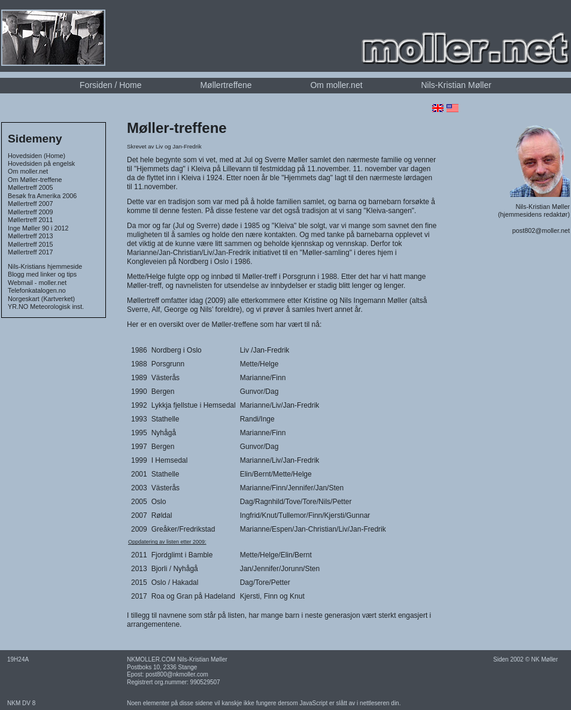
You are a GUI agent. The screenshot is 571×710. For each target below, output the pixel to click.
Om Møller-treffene (35, 179)
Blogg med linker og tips (42, 274)
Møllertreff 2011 (30, 219)
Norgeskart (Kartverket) (41, 298)
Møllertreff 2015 (30, 244)
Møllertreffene (225, 85)
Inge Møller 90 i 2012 (38, 228)
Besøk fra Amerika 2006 (42, 195)
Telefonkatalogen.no (37, 290)
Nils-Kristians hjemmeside (45, 266)
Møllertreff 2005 (30, 187)
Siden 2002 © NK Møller (525, 659)
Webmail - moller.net (37, 282)
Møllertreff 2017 (30, 252)
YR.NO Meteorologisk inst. (46, 306)
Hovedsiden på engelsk (41, 163)
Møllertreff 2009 (30, 212)
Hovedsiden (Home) (36, 155)
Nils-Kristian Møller (456, 85)
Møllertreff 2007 (30, 203)
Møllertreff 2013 (30, 235)
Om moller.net (336, 85)
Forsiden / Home (110, 85)
